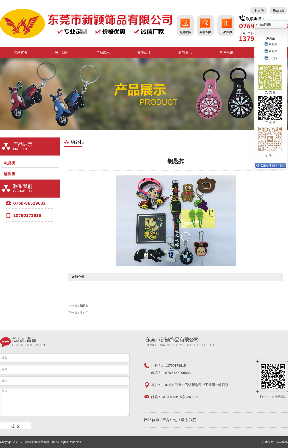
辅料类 (9, 174)
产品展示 (103, 52)
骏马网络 (282, 442)
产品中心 (170, 420)
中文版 (259, 10)
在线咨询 (265, 24)
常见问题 (226, 52)
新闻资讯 (185, 52)
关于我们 (61, 52)
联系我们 (189, 420)
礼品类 (9, 163)
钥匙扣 (84, 305)
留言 (65, 402)
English (278, 10)
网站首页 (20, 52)
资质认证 (144, 52)
